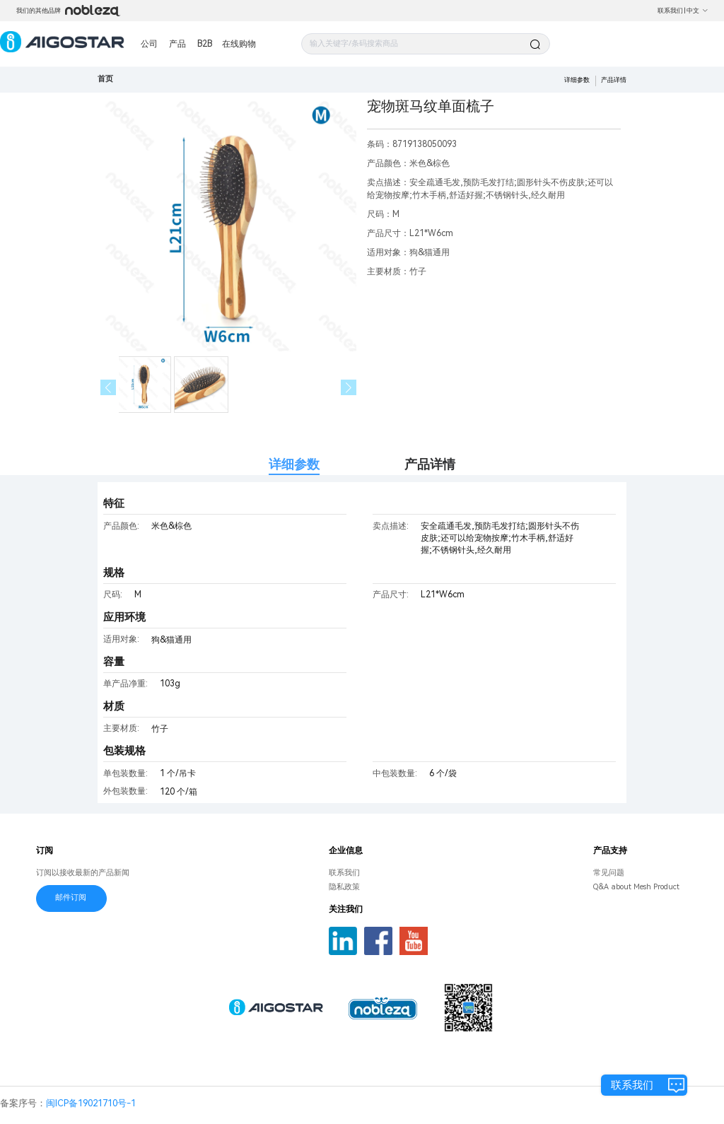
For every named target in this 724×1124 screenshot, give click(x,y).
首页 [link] (105, 78)
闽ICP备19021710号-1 (91, 1103)
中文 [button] (697, 10)
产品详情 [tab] (429, 464)
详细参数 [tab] (294, 464)
